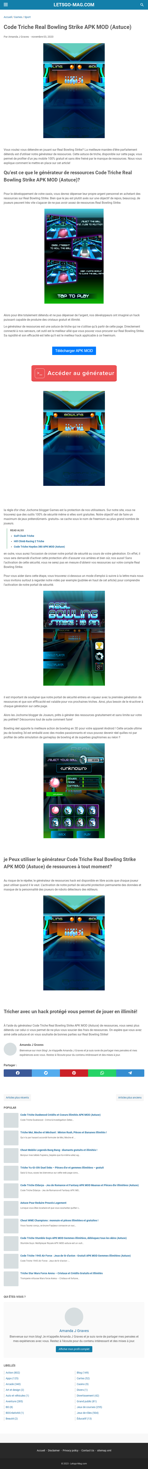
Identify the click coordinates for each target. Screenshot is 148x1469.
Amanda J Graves (74, 1330)
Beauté (12, 1418)
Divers (82, 1389)
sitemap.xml (104, 1450)
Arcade (13, 1384)
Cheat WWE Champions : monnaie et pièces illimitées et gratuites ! (59, 1220)
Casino (83, 1384)
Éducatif (84, 1418)
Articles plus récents (17, 1097)
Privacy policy (70, 1450)
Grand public (87, 1401)
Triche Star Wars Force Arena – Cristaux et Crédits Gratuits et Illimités (61, 1273)
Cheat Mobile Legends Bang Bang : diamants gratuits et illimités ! (58, 1150)
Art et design (15, 1389)
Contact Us (87, 1450)
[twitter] (46, 1073)
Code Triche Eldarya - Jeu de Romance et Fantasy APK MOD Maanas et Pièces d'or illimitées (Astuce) (79, 1185)
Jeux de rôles (88, 1412)
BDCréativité (15, 1412)
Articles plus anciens (130, 1097)
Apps (12, 1378)
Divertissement (88, 1395)
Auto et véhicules (17, 1395)
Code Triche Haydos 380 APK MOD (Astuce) (39, 546)
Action (13, 1372)
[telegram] (130, 1073)
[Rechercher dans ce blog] (142, 5)
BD (9, 1407)
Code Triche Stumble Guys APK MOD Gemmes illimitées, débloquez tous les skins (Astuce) (73, 1238)
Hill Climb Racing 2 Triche (29, 541)
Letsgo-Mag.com (74, 4)
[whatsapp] (102, 1073)
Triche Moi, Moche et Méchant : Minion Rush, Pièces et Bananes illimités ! (63, 1132)
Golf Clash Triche (24, 535)
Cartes (83, 1378)
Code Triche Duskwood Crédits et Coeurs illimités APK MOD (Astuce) (60, 1114)
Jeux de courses (89, 1407)
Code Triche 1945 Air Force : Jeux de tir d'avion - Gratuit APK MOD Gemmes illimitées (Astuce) (75, 1255)
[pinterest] (74, 1073)
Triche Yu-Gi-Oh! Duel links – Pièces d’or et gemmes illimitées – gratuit (62, 1167)
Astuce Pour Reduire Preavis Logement (43, 1202)
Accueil (41, 1450)
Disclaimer (54, 1450)
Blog (83, 1372)
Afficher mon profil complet (74, 1349)
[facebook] (18, 1073)
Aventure (14, 1401)
